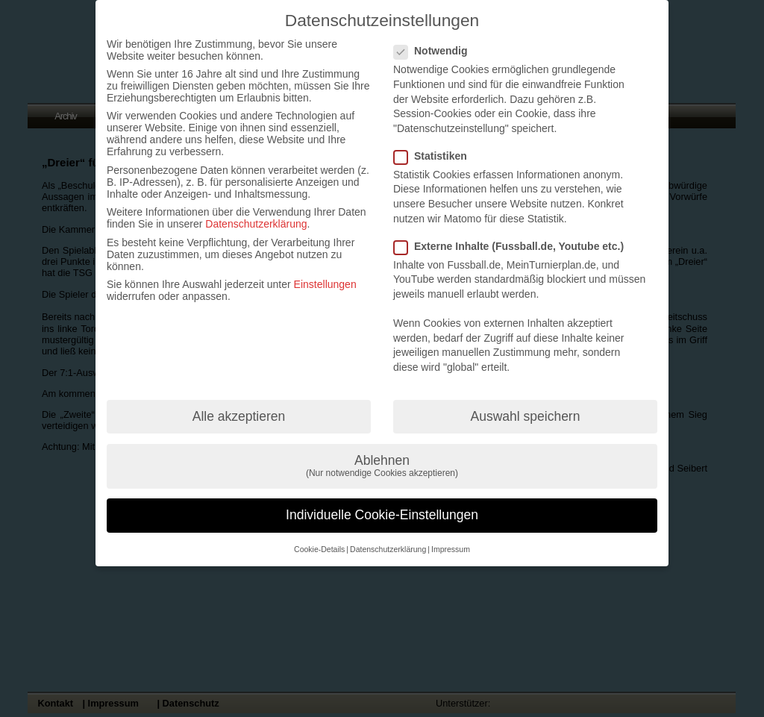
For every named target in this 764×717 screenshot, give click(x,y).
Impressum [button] (450, 549)
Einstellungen (325, 284)
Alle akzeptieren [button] (239, 416)
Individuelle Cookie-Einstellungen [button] (382, 514)
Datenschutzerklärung (256, 224)
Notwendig (436, 51)
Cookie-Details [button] (319, 549)
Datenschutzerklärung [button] (388, 549)
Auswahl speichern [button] (525, 416)
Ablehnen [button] (382, 466)
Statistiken (436, 156)
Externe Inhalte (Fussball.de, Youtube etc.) (514, 246)
